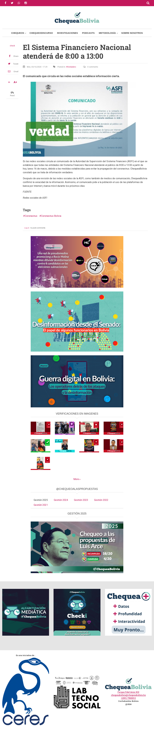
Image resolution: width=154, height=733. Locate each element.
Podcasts (88, 33)
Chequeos (17, 33)
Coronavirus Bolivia (51, 215)
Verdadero (71, 67)
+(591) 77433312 (128, 698)
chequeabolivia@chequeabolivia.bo (128, 695)
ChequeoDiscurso (41, 33)
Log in (26, 228)
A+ (15, 82)
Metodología (107, 33)
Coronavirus (31, 215)
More (76, 479)
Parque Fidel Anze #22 (128, 692)
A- (9, 82)
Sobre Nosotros (132, 33)
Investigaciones (67, 33)
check (12, 46)
